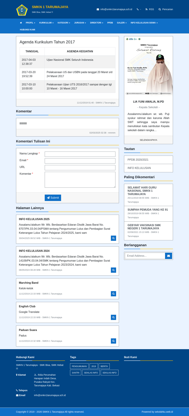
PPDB (110, 23)
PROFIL (30, 23)
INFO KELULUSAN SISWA (144, 23)
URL (22, 167)
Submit (53, 197)
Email (24, 160)
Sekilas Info (91, 373)
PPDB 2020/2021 (138, 159)
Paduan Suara (28, 330)
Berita (104, 366)
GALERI (122, 23)
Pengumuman (79, 366)
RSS (150, 9)
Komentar (26, 173)
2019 (93, 366)
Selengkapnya (148, 140)
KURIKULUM (46, 23)
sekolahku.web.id (164, 411)
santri (75, 373)
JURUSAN (80, 23)
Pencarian (166, 9)
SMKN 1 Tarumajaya (53, 411)
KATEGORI (64, 23)
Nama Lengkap (30, 153)
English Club (27, 306)
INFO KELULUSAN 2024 (34, 250)
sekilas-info (110, 373)
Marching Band (28, 282)
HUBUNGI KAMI (27, 30)
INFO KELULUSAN (139, 168)
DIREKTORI (96, 23)
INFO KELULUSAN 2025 (34, 219)
